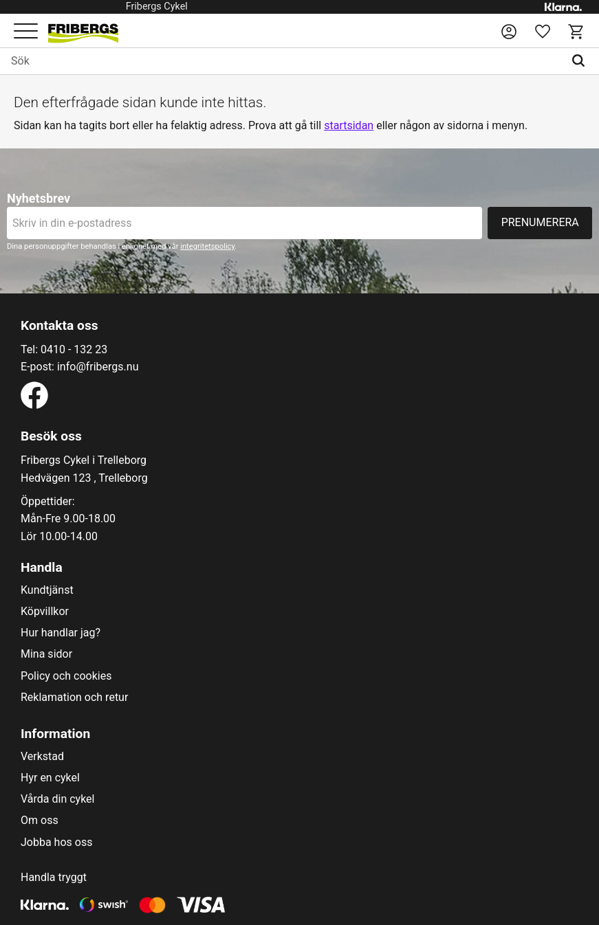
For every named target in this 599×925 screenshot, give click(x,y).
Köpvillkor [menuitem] (45, 611)
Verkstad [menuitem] (42, 756)
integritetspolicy (207, 246)
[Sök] (581, 61)
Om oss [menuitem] (39, 820)
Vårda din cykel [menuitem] (58, 799)
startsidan (348, 125)
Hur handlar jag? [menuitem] (60, 633)
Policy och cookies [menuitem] (66, 676)
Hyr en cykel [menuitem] (50, 778)
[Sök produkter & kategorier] (282, 61)
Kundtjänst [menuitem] (47, 590)
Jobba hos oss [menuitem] (56, 842)
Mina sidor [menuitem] (46, 654)
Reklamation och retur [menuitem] (74, 697)
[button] (26, 32)
